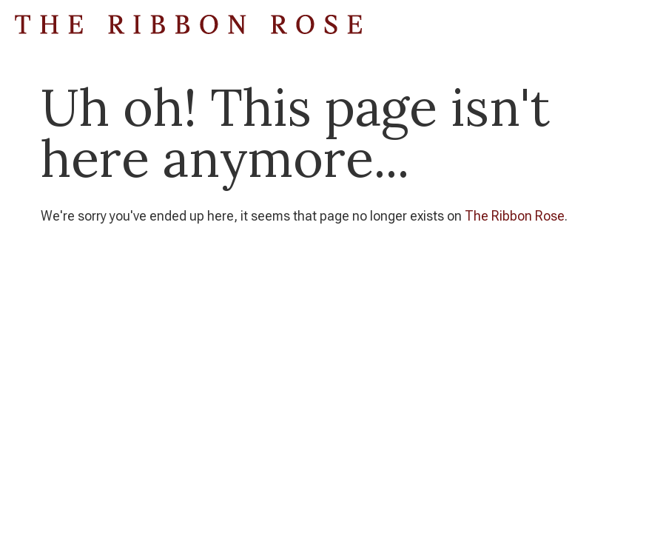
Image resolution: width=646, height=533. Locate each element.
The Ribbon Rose (515, 216)
